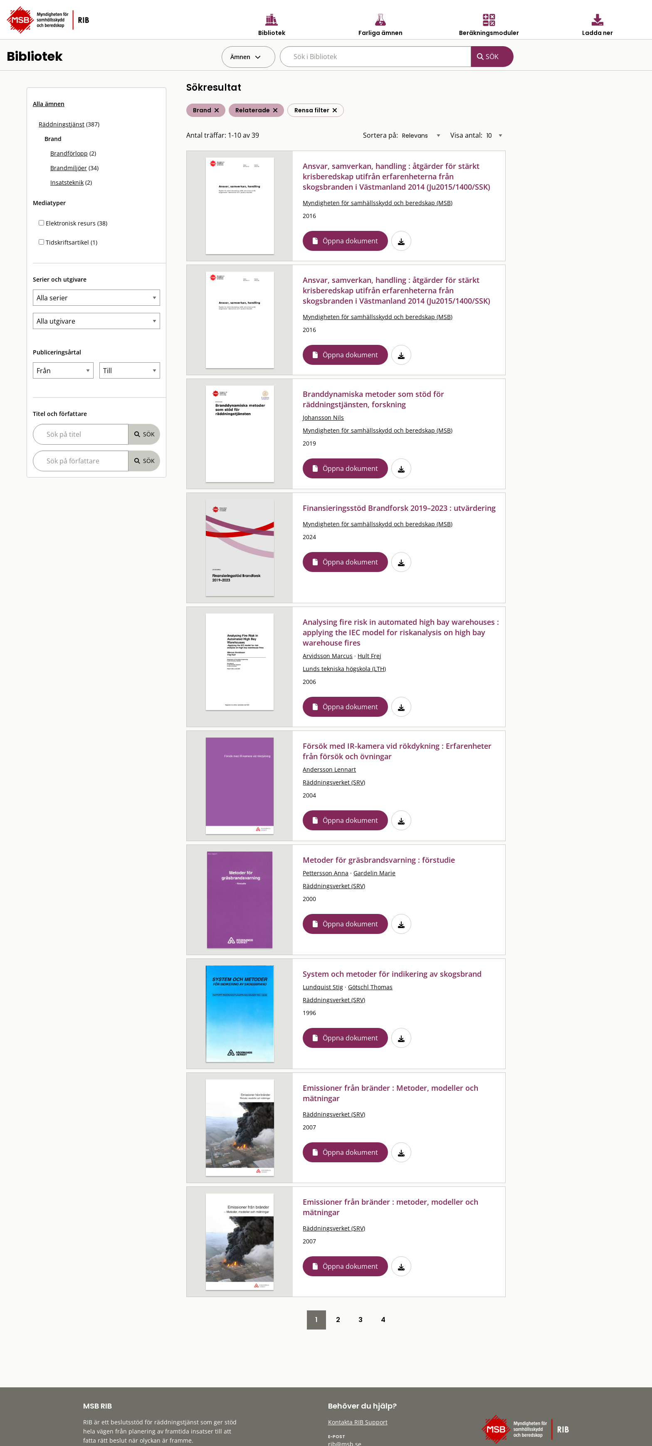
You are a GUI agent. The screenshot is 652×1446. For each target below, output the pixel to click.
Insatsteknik (67, 182)
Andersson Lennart (329, 769)
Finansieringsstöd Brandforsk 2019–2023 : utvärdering (399, 508)
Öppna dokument (350, 240)
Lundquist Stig (323, 987)
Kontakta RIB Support (358, 1422)
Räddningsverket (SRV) (334, 782)
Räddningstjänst (61, 124)
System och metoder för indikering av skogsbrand (392, 974)
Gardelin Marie (374, 873)
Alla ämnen (48, 104)
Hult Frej (369, 656)
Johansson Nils (323, 417)
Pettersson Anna (325, 873)
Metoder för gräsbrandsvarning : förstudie (379, 860)
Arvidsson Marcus (328, 656)
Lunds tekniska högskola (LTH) (344, 669)
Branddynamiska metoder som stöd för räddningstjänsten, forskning (373, 399)
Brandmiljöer (68, 168)
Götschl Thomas (370, 987)
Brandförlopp (69, 153)
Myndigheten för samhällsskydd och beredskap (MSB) (377, 203)
